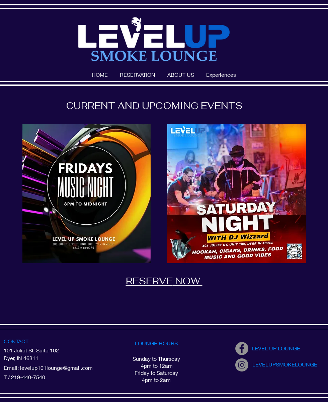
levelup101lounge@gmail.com (56, 367)
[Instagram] (241, 364)
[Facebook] (241, 348)
